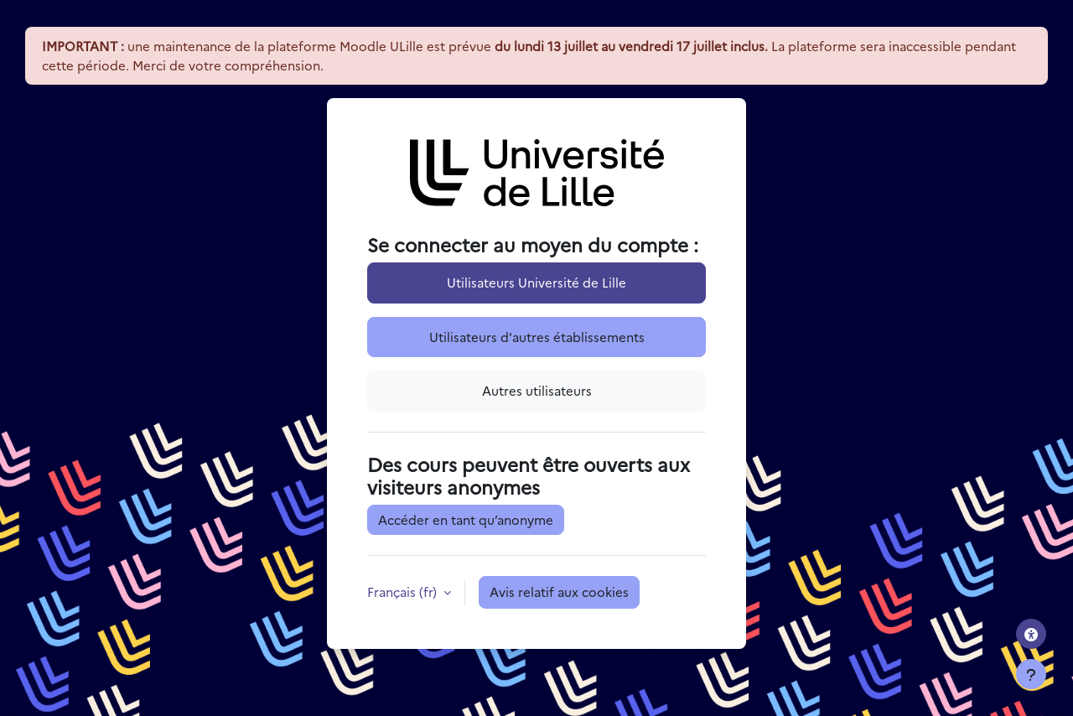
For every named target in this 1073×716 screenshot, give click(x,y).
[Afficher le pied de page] (1031, 674)
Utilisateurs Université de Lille (536, 282)
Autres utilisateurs (537, 390)
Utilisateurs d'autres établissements (537, 336)
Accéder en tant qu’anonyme (465, 519)
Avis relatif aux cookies (559, 591)
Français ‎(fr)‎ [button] (403, 591)
